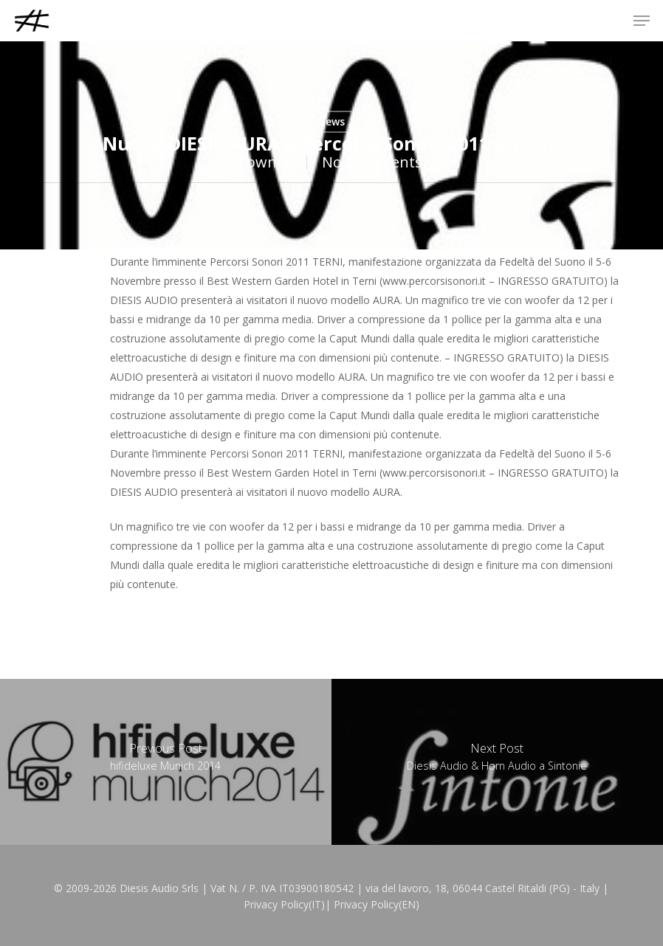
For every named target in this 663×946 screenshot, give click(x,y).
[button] (641, 20)
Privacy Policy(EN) (376, 904)
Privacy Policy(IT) (284, 904)
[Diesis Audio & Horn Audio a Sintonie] (497, 762)
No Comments (372, 162)
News (331, 121)
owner (269, 162)
